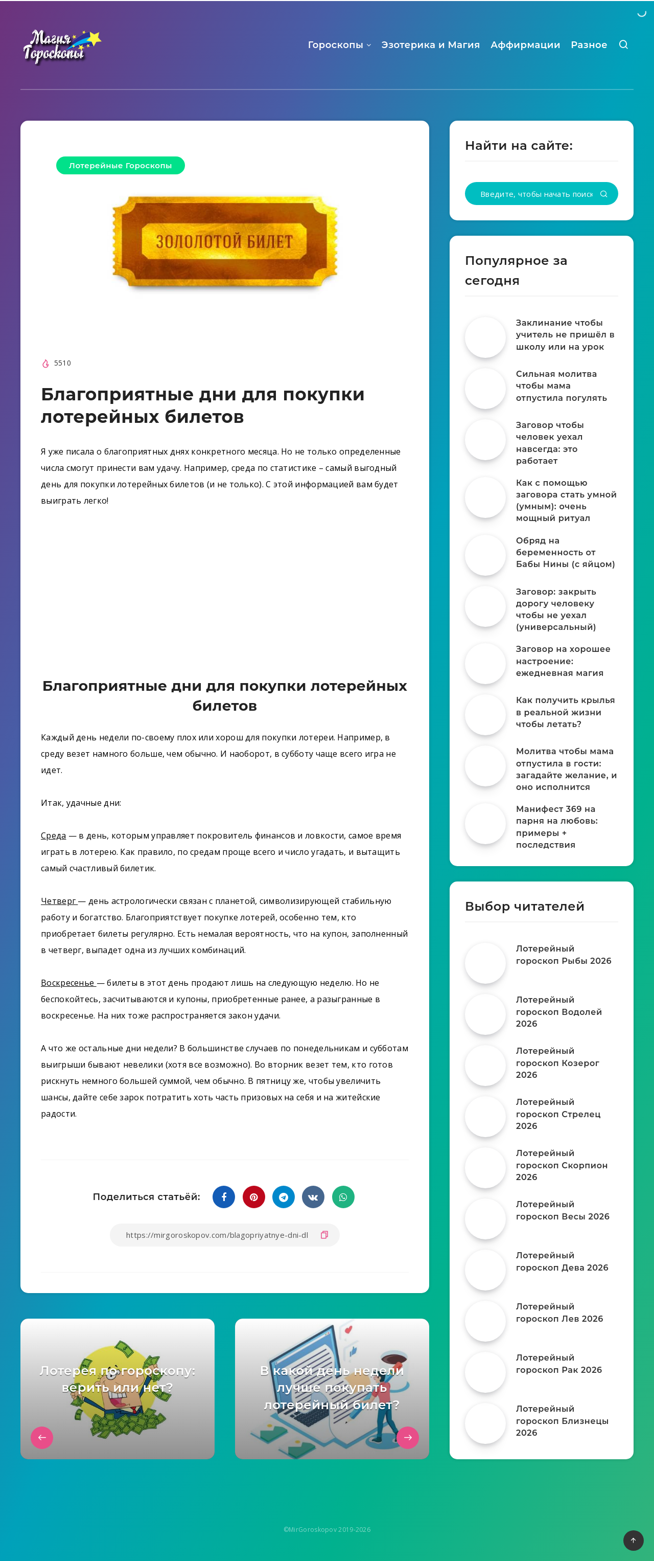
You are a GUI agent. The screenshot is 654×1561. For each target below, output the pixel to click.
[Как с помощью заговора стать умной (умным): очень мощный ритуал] (485, 497)
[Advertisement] (225, 594)
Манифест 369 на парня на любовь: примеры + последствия (557, 827)
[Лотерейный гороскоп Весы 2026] (485, 1218)
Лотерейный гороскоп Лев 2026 (559, 1312)
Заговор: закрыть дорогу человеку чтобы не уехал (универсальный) (556, 609)
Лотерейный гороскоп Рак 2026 (559, 1363)
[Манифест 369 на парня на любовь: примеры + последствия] (485, 823)
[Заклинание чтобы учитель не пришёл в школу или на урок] (485, 337)
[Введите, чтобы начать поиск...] (541, 193)
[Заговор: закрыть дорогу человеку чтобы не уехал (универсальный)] (485, 606)
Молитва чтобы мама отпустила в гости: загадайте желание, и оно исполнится (566, 769)
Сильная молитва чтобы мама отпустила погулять (561, 385)
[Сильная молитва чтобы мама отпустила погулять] (485, 388)
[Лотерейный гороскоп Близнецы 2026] (485, 1423)
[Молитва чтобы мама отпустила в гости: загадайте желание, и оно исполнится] (485, 765)
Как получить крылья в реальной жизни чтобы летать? (565, 712)
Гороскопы (336, 45)
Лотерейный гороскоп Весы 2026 (563, 1210)
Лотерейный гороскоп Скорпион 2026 (562, 1165)
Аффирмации (525, 45)
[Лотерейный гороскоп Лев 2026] (485, 1321)
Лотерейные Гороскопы (120, 165)
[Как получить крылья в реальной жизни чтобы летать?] (485, 714)
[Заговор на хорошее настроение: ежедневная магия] (485, 663)
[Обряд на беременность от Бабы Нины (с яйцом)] (485, 555)
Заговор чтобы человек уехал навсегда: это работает (550, 443)
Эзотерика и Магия (431, 45)
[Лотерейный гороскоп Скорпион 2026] (485, 1167)
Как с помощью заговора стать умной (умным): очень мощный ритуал (566, 501)
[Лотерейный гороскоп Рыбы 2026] (485, 963)
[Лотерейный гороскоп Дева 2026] (485, 1270)
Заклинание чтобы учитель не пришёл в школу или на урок (565, 334)
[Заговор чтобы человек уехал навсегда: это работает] (485, 439)
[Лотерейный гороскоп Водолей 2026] (485, 1014)
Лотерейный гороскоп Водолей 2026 (559, 1011)
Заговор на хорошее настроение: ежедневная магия (563, 660)
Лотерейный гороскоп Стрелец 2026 (558, 1113)
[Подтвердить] (604, 194)
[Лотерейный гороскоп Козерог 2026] (485, 1065)
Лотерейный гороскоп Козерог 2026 (557, 1062)
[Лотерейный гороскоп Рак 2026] (485, 1372)
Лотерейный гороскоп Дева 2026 (562, 1261)
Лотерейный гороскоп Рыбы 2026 (564, 954)
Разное (589, 45)
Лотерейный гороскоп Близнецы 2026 (562, 1420)
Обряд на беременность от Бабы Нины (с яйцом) (566, 552)
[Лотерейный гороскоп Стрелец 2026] (485, 1116)
